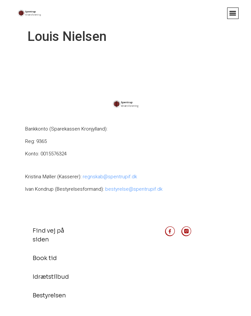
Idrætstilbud (51, 276)
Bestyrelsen (49, 295)
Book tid (45, 258)
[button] (233, 13)
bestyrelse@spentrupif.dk (133, 189)
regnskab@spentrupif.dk (110, 177)
